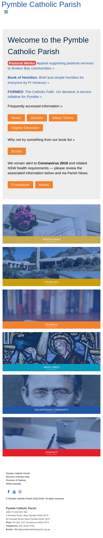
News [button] (16, 118)
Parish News (51, 239)
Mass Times (51, 367)
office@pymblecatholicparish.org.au (32, 529)
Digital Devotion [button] (25, 128)
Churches (51, 281)
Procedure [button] (20, 185)
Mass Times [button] (63, 118)
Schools (51, 324)
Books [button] (16, 151)
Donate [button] (37, 118)
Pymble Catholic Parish (41, 4)
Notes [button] (44, 185)
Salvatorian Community (51, 409)
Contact (51, 452)
